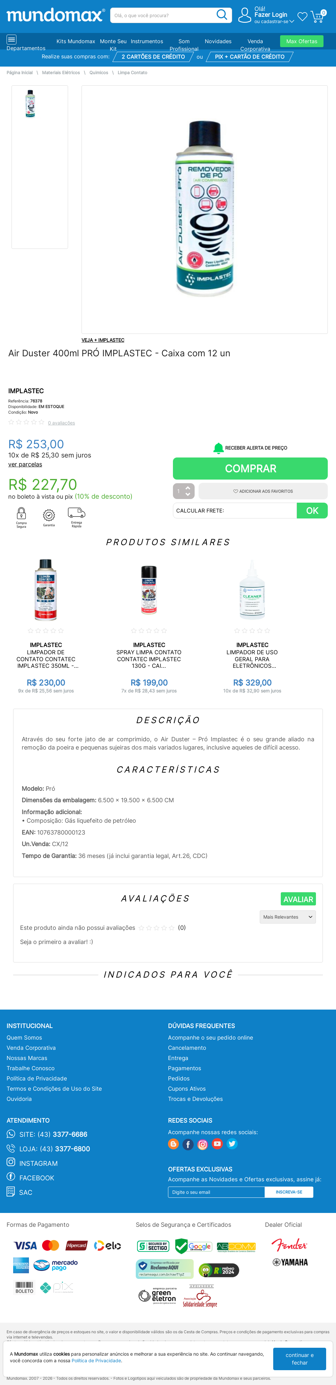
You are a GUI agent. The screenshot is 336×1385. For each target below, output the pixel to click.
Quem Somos (24, 1037)
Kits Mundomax (76, 41)
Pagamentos (184, 1068)
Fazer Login (270, 14)
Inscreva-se (289, 1192)
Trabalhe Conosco (31, 1068)
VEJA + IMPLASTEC (103, 340)
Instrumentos (147, 41)
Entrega (178, 1058)
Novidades (218, 41)
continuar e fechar (300, 1359)
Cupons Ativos (187, 1088)
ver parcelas (25, 464)
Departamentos (26, 48)
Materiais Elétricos (61, 72)
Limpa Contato (132, 72)
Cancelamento (187, 1048)
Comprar (250, 468)
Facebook (36, 1178)
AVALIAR (298, 899)
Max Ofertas (301, 41)
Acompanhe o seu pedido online (210, 1037)
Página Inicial (20, 72)
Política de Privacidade (37, 1078)
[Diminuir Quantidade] (188, 495)
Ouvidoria (19, 1099)
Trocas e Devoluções (195, 1099)
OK (312, 511)
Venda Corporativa (31, 1048)
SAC (26, 1192)
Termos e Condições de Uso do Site (54, 1088)
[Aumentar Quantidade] (188, 488)
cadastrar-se (274, 21)
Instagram (38, 1163)
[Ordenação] (288, 917)
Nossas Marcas (27, 1058)
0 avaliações (61, 423)
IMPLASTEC (26, 391)
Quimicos (98, 72)
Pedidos (179, 1078)
